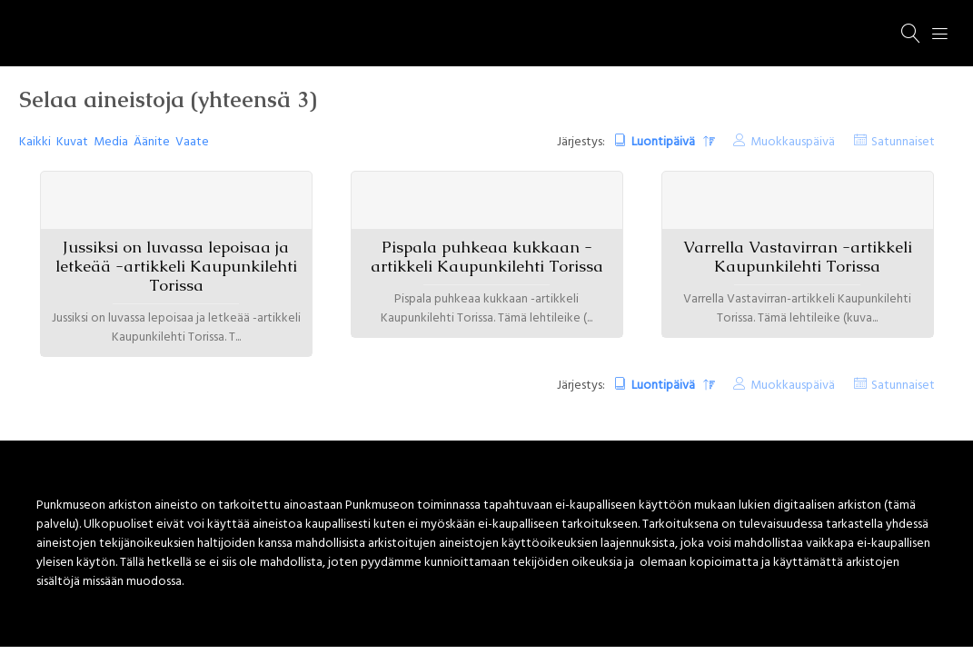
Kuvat (72, 142)
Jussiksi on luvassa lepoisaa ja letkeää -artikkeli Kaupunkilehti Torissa (176, 266)
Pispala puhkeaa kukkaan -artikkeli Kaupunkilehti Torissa (487, 256)
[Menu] (940, 33)
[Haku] (911, 33)
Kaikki (35, 142)
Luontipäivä (664, 142)
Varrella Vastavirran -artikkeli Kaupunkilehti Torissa (797, 256)
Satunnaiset (903, 142)
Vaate (192, 142)
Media (111, 142)
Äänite (152, 142)
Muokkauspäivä (792, 142)
